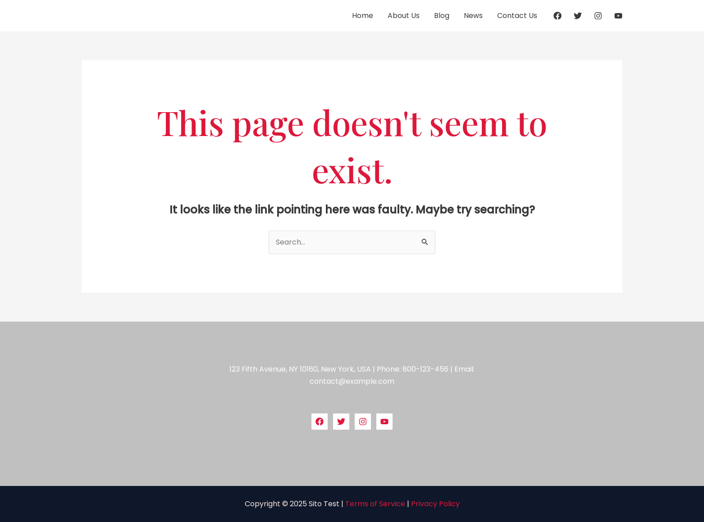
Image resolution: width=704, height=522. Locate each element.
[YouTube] (618, 16)
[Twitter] (578, 16)
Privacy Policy (435, 504)
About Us (404, 15)
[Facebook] (557, 16)
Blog (441, 15)
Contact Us (517, 15)
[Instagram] (598, 16)
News (473, 15)
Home (362, 15)
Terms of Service (375, 504)
